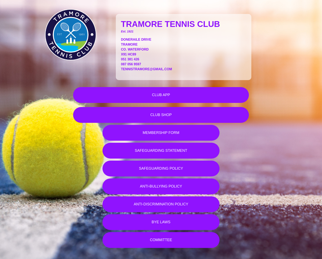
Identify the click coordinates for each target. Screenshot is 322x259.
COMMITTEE (161, 240)
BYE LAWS (161, 222)
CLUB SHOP (161, 115)
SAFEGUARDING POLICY (161, 168)
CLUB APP (161, 95)
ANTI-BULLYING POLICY (161, 186)
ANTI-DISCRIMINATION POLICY (161, 204)
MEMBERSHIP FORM (161, 133)
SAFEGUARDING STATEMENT (161, 150)
